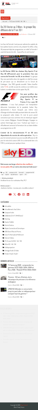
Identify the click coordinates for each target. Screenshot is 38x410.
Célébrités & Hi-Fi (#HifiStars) (14, 216)
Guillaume (23, 34)
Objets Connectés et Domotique (14, 228)
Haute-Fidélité (9, 222)
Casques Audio (9, 212)
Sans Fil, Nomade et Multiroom (14, 235)
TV (25, 174)
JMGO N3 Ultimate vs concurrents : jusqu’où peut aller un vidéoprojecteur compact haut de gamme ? (21, 291)
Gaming (7, 219)
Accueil (5, 21)
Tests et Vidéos (9, 238)
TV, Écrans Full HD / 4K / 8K (17, 21)
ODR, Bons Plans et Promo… (13, 232)
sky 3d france (14, 174)
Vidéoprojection (10, 247)
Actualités (8, 206)
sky (2, 174)
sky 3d (7, 174)
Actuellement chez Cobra (12, 209)
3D (6, 172)
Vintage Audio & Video (12, 251)
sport (21, 174)
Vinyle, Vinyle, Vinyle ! (11, 254)
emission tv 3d (13, 172)
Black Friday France (19, 407)
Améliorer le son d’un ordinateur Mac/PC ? (14, 180)
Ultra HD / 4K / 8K (10, 244)
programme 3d (30, 172)
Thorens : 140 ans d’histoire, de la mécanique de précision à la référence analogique (21, 279)
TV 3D (6, 87)
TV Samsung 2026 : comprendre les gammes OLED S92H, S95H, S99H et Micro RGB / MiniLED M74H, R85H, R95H (22, 267)
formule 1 (21, 172)
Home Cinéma (9, 225)
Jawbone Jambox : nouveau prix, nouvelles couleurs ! (17, 188)
